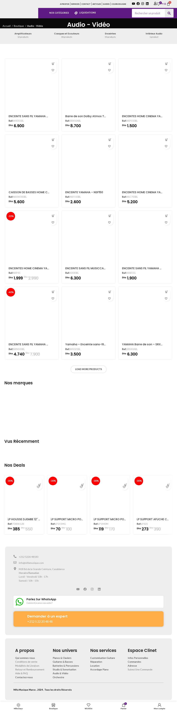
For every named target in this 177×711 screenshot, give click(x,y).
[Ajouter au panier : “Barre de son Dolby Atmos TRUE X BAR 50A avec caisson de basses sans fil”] (109, 63)
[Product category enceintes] (110, 35)
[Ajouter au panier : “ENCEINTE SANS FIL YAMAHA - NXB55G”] (166, 215)
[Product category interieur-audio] (154, 35)
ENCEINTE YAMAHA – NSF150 (84, 192)
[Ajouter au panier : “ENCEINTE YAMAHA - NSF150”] (109, 139)
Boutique (19, 25)
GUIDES (106, 4)
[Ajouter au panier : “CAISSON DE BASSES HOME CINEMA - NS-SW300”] (53, 139)
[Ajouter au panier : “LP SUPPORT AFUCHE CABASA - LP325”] (167, 480)
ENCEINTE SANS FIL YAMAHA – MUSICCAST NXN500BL (44, 344)
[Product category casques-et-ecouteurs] (66, 35)
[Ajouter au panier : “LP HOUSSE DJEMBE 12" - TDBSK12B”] (38, 480)
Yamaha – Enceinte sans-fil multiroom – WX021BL (99, 344)
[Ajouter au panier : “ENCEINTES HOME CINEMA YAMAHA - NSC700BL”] (166, 139)
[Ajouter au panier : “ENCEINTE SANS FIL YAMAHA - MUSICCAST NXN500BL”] (53, 291)
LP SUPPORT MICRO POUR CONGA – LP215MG (81, 519)
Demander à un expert (47, 616)
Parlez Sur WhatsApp (41, 599)
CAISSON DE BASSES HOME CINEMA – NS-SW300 (41, 192)
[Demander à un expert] (20, 617)
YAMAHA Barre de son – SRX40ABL (145, 344)
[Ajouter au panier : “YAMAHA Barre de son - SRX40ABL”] (166, 291)
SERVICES (75, 4)
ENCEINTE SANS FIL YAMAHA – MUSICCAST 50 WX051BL (45, 116)
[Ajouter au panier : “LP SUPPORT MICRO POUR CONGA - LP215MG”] (81, 480)
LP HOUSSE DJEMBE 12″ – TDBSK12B (31, 519)
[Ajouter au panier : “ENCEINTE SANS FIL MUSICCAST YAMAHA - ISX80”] (109, 215)
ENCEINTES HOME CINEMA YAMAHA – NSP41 (38, 268)
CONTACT (86, 4)
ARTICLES (96, 4)
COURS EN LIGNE (118, 4)
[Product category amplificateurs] (23, 35)
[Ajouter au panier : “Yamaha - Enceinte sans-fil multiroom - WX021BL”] (109, 291)
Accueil (7, 25)
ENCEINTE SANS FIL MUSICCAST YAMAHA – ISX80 (98, 268)
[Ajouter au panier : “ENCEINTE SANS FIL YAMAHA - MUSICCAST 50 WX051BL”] (53, 63)
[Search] (169, 13)
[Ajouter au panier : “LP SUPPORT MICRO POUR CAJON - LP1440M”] (124, 480)
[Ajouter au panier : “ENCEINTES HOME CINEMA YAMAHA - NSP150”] (166, 63)
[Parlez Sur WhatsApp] (19, 601)
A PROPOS (64, 4)
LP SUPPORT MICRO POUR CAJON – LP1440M (123, 519)
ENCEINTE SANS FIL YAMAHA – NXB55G (148, 268)
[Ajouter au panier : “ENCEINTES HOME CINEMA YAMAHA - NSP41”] (53, 215)
